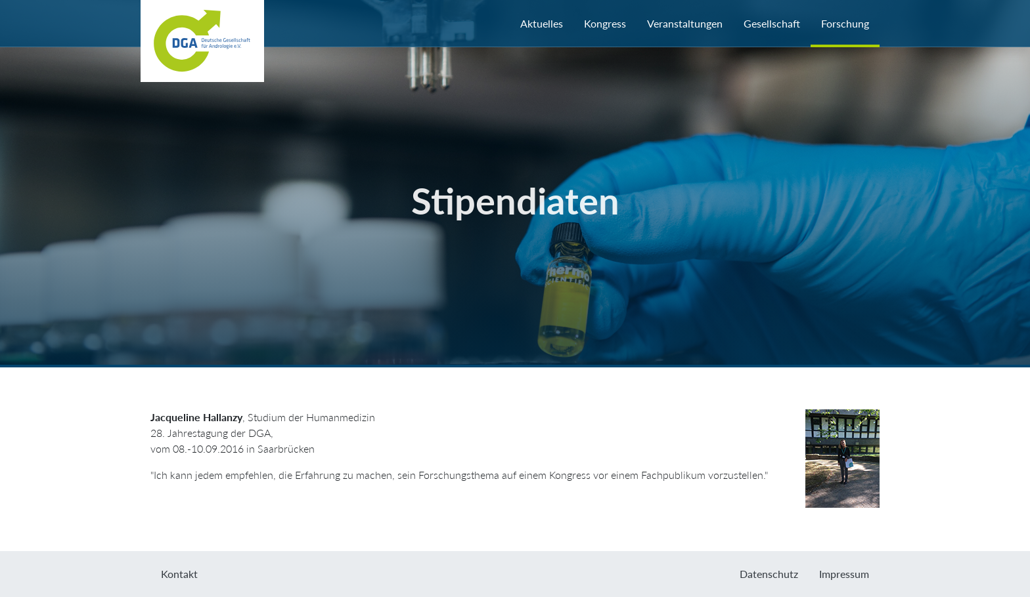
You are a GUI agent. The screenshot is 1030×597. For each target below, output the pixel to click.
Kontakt (179, 573)
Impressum (844, 573)
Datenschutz (769, 573)
